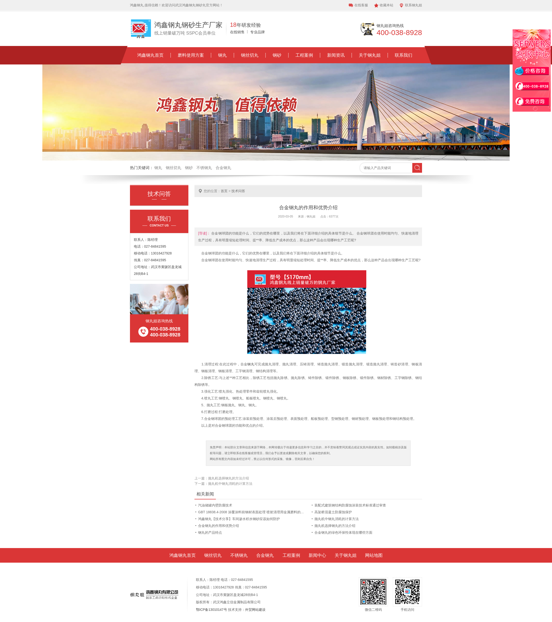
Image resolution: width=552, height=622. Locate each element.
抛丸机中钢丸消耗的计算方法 (230, 484)
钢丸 (222, 55)
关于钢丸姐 (370, 55)
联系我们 (403, 55)
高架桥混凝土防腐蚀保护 (333, 512)
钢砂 (277, 55)
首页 (224, 191)
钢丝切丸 (249, 55)
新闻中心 (317, 555)
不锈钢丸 (204, 168)
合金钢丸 (223, 168)
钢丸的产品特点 (210, 532)
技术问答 (238, 191)
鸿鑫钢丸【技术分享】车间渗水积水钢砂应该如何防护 (239, 519)
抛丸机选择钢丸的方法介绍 (228, 478)
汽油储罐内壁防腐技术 (215, 505)
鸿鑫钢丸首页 (150, 55)
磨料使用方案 (191, 55)
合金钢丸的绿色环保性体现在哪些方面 (343, 532)
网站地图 (374, 555)
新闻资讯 (336, 55)
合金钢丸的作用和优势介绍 (218, 526)
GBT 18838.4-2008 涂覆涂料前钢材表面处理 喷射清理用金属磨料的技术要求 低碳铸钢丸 (252, 512)
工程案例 (304, 55)
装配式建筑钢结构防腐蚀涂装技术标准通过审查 (350, 505)
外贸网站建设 (255, 610)
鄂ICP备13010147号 (211, 610)
